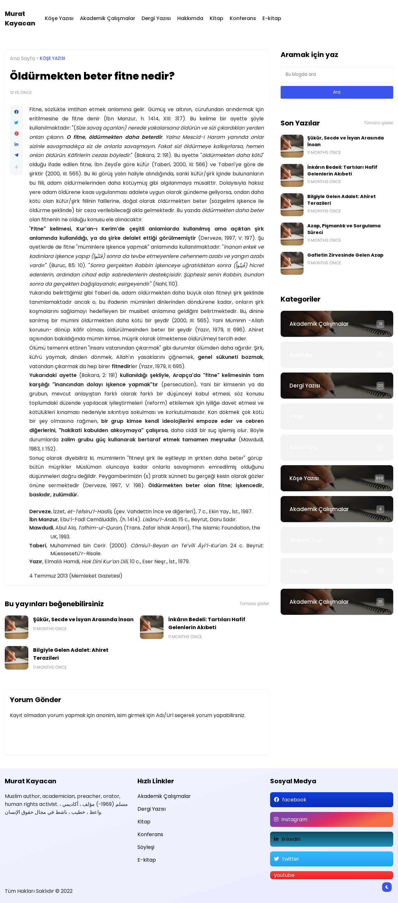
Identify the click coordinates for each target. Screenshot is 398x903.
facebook (294, 799)
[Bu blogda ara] (337, 74)
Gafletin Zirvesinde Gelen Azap (345, 255)
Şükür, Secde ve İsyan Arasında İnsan (83, 619)
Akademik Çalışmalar (107, 18)
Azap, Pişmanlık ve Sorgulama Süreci (344, 229)
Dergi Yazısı (156, 18)
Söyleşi (299, 571)
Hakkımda (190, 18)
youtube (284, 875)
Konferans (243, 18)
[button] (16, 167)
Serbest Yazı (306, 540)
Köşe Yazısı (59, 18)
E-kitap (271, 18)
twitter (290, 859)
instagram (294, 819)
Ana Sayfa (22, 58)
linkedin (291, 839)
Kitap (216, 18)
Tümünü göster (254, 603)
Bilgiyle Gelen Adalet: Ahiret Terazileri (70, 654)
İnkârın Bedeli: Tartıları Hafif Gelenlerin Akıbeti (206, 623)
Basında (301, 355)
